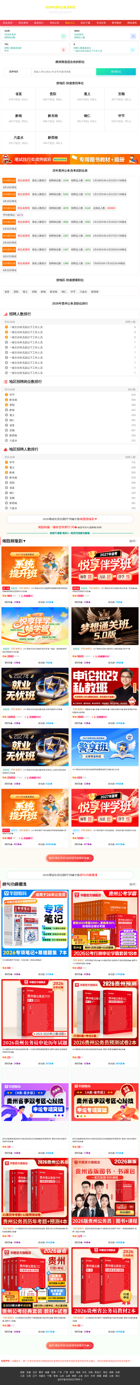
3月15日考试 (9, 201)
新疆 (105, 1376)
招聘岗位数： (59, 180)
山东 (62, 1376)
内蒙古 (42, 1376)
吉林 (117, 1372)
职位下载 (85, 22)
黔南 (43, 291)
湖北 (105, 1372)
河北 (84, 1372)
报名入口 (70, 22)
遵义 (25, 291)
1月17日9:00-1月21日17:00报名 (110, 194)
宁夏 (49, 1376)
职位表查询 (24, 180)
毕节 (73, 291)
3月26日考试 (9, 242)
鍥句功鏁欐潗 (14, 884)
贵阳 (16, 291)
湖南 (111, 1372)
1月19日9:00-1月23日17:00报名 (110, 180)
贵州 (72, 1372)
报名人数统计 (39, 180)
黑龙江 (98, 1372)
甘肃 (53, 1372)
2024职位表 (9, 208)
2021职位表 (9, 249)
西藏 (99, 1376)
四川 (86, 1376)
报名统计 (39, 22)
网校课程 (132, 22)
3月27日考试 (9, 256)
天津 (93, 1376)
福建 (47, 1372)
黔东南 (53, 291)
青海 (55, 1376)
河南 (90, 1372)
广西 (66, 1372)
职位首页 (8, 22)
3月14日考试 (9, 187)
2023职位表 (9, 222)
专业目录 (101, 22)
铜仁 (64, 291)
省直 (7, 291)
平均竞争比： (13, 215)
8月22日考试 (9, 270)
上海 (80, 1376)
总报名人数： (104, 208)
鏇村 (132, 541)
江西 (28, 1376)
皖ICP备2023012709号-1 (70, 1379)
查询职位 (116, 71)
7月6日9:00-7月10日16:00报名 (109, 263)
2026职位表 (9, 180)
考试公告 (54, 22)
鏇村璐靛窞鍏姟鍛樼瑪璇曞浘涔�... (70, 1345)
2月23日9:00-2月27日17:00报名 (110, 235)
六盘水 (83, 291)
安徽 (28, 1372)
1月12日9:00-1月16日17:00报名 (110, 222)
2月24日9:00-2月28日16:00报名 (110, 249)
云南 (111, 1376)
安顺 (34, 291)
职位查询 (23, 22)
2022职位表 (9, 235)
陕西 (74, 1376)
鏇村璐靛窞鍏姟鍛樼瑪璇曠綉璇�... (70, 858)
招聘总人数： (81, 180)
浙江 (117, 1376)
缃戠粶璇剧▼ (14, 541)
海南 (78, 1372)
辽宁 (35, 1376)
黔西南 (94, 291)
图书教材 (116, 22)
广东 (59, 1372)
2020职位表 (9, 263)
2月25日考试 (9, 228)
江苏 (22, 1376)
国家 (22, 1372)
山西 (68, 1376)
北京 (35, 1372)
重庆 (41, 1372)
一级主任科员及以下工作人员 (26, 327)
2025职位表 (9, 194)
